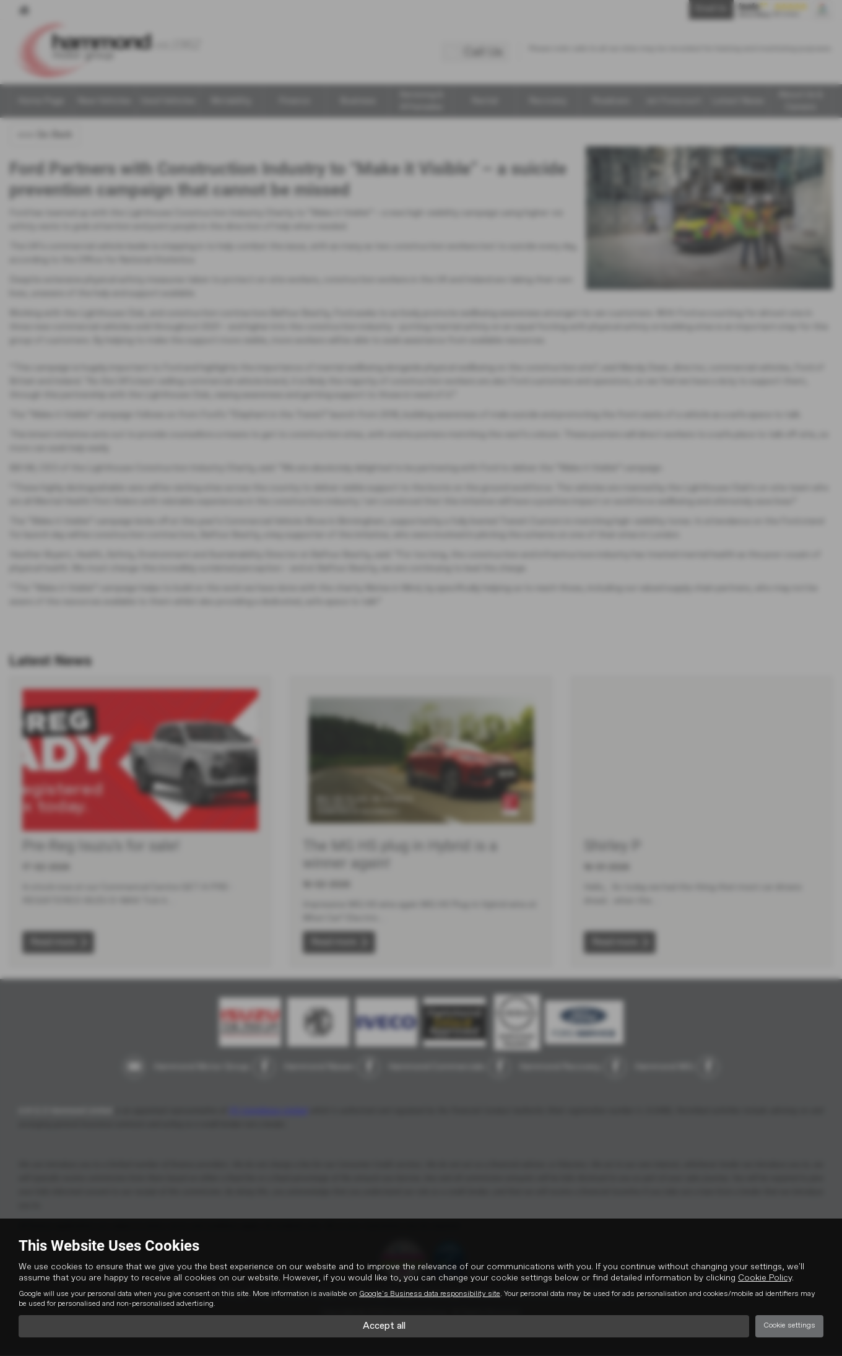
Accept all (384, 1326)
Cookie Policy (765, 1277)
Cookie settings (789, 1325)
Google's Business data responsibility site (429, 1293)
